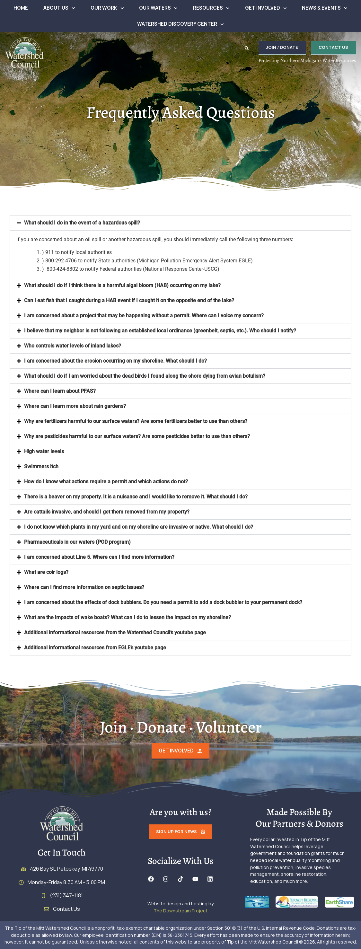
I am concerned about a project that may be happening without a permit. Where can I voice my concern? (144, 315)
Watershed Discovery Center (180, 24)
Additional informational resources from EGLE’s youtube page (95, 648)
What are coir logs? (46, 572)
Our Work (107, 8)
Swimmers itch (41, 466)
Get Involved (266, 8)
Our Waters (158, 8)
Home (20, 7)
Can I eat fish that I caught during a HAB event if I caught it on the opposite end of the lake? (129, 300)
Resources (211, 8)
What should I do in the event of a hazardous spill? (82, 223)
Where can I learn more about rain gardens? (75, 406)
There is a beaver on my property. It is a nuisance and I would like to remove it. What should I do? (136, 497)
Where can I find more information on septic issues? (84, 587)
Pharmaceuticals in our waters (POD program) (77, 542)
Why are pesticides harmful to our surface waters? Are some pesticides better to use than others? (137, 436)
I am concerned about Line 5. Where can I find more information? (99, 557)
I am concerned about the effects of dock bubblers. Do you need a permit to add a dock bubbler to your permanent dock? (163, 602)
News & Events (325, 8)
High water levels (44, 451)
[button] (246, 48)
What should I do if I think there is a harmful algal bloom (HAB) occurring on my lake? (122, 285)
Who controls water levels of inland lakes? (72, 346)
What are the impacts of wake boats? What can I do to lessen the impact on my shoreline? (127, 617)
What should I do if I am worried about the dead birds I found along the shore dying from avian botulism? (144, 376)
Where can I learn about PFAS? (60, 391)
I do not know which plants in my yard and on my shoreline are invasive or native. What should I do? (138, 527)
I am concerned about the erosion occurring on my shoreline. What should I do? (115, 361)
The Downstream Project (180, 911)
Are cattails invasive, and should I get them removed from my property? (106, 512)
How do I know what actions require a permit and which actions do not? (106, 482)
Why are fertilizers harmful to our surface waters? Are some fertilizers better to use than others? (135, 421)
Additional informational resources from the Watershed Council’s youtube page (115, 632)
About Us (59, 8)
